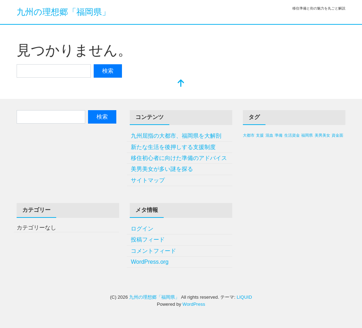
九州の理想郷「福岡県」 (63, 12)
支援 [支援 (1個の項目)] (260, 135)
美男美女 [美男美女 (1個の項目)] (322, 135)
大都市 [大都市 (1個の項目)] (249, 135)
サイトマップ (148, 180)
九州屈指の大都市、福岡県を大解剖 (176, 136)
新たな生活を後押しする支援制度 (173, 147)
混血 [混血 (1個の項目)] (269, 135)
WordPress (193, 304)
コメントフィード (153, 251)
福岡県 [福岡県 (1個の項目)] (307, 135)
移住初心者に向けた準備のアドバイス (179, 158)
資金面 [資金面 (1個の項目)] (337, 135)
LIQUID (244, 297)
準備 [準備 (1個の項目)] (278, 135)
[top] (181, 84)
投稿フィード (148, 240)
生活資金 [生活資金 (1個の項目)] (292, 135)
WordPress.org (149, 262)
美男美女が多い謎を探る (162, 169)
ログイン (142, 229)
